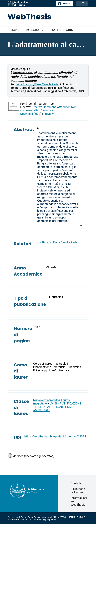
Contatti (76, 483)
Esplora (32, 29)
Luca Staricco (24, 84)
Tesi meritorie (61, 29)
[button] (10, 455)
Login (66, 3)
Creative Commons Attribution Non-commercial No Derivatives (48, 108)
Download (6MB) (30, 113)
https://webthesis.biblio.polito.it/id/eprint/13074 (55, 436)
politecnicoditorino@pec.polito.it (40, 519)
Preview (48, 113)
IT (83, 3)
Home (15, 29)
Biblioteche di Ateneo (78, 490)
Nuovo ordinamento (46, 400)
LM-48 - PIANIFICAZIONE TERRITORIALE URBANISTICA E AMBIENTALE (57, 407)
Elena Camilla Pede (46, 84)
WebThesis (29, 16)
